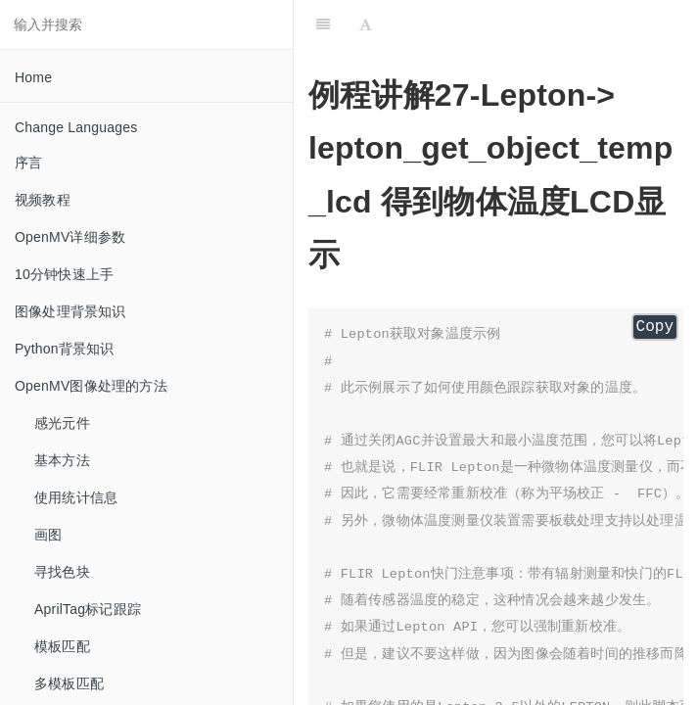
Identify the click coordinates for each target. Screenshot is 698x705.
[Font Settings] (366, 24)
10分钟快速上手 (64, 274)
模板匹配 (62, 646)
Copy (655, 327)
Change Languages (76, 127)
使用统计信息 (75, 497)
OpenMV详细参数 (70, 237)
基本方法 (62, 460)
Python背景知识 (65, 348)
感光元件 (62, 423)
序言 (28, 162)
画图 (48, 534)
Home (33, 77)
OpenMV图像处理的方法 (91, 386)
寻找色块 (62, 572)
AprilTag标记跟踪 (87, 609)
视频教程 (42, 200)
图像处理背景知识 (70, 311)
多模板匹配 (69, 683)
